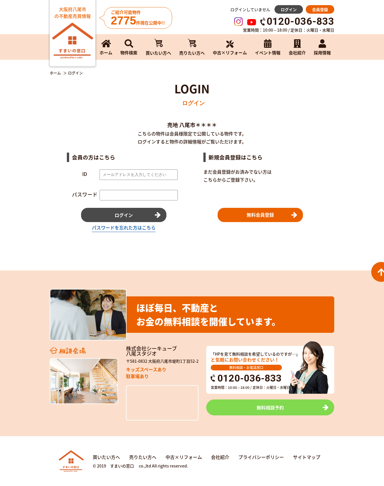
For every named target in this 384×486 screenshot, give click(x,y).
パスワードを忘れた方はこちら (124, 227)
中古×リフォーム (184, 457)
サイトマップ (306, 457)
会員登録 (320, 9)
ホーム (55, 73)
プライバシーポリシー (261, 457)
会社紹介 (220, 457)
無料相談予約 (270, 407)
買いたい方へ (106, 457)
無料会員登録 (260, 214)
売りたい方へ (142, 457)
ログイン (289, 9)
